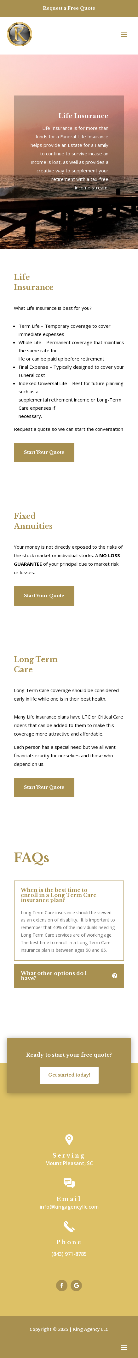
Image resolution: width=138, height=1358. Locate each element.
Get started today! (69, 1075)
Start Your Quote (44, 452)
